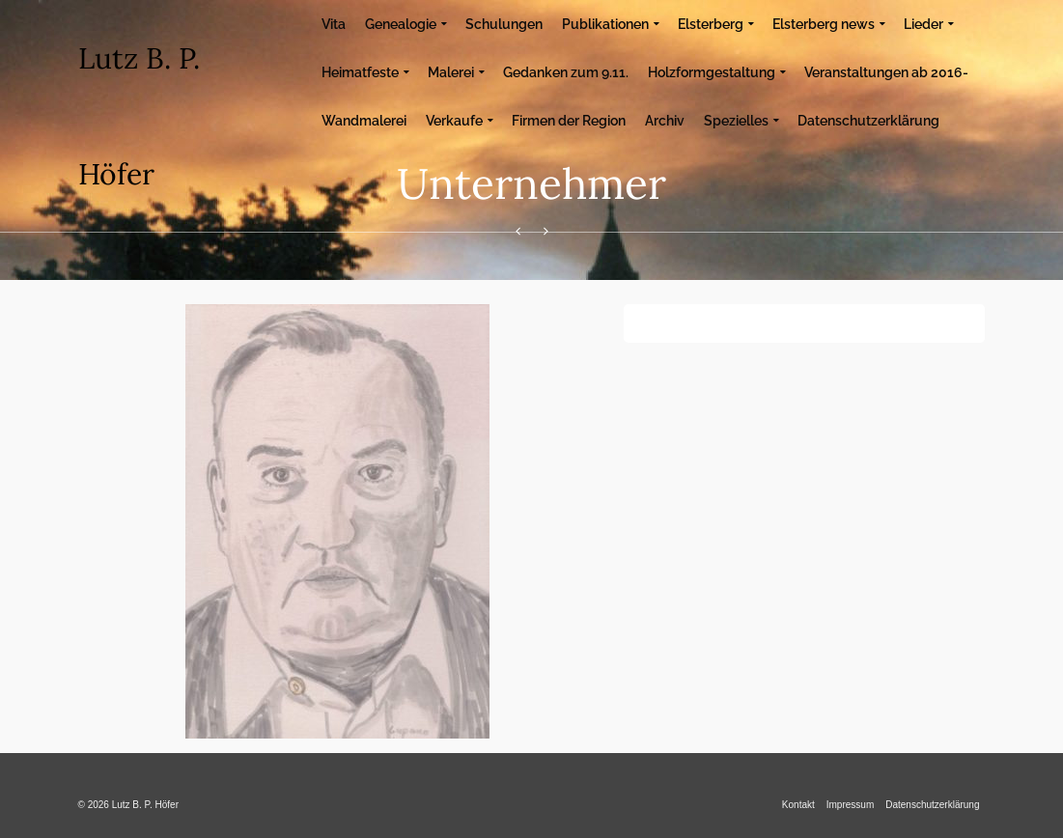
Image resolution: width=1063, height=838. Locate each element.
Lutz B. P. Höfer (139, 116)
